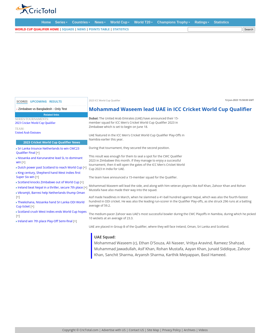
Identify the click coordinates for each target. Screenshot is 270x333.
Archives (189, 330)
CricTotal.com (89, 330)
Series (60, 22)
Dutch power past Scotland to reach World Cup (50, 167)
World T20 (142, 22)
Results (55, 101)
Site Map (153, 330)
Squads (68, 29)
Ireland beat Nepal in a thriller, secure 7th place (50, 187)
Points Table (99, 29)
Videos (203, 330)
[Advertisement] (136, 65)
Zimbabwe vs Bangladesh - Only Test (42, 109)
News (99, 22)
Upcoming (38, 101)
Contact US (136, 330)
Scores (22, 101)
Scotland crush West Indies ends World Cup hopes (52, 212)
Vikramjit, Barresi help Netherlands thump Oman (51, 193)
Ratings (201, 22)
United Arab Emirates (28, 132)
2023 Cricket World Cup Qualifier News (51, 142)
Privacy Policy (171, 330)
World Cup (118, 22)
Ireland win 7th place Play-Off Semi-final (45, 221)
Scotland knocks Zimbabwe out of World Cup (48, 182)
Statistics (221, 22)
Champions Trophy (172, 22)
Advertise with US (113, 330)
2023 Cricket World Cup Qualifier (35, 122)
